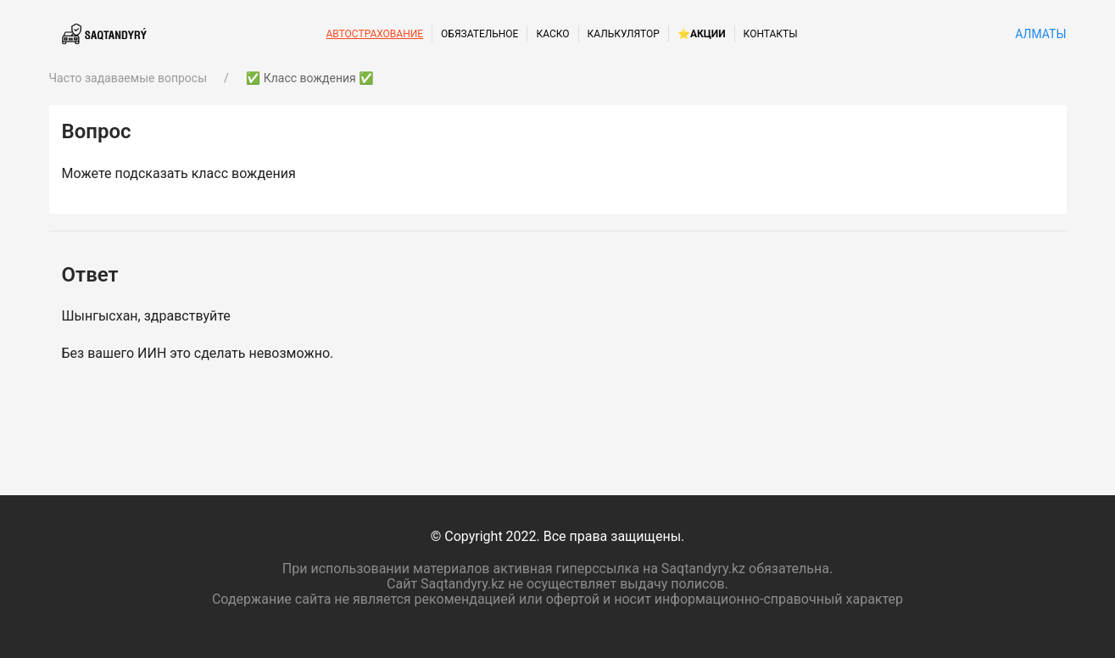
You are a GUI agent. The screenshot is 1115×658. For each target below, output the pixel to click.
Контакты (771, 34)
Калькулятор (624, 34)
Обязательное (479, 34)
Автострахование (374, 34)
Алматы (1039, 34)
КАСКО (552, 34)
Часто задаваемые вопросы (128, 78)
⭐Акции (701, 34)
